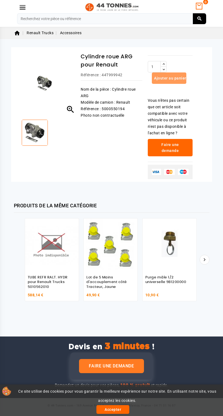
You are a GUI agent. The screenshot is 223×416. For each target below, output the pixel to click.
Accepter (113, 409)
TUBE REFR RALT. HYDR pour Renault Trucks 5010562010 (48, 282)
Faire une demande (111, 366)
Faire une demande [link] (170, 147)
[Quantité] (154, 66)
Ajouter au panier (169, 78)
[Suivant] (204, 260)
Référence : (91, 75)
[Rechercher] (111, 18)
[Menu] (22, 7)
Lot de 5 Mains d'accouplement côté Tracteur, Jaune (106, 282)
